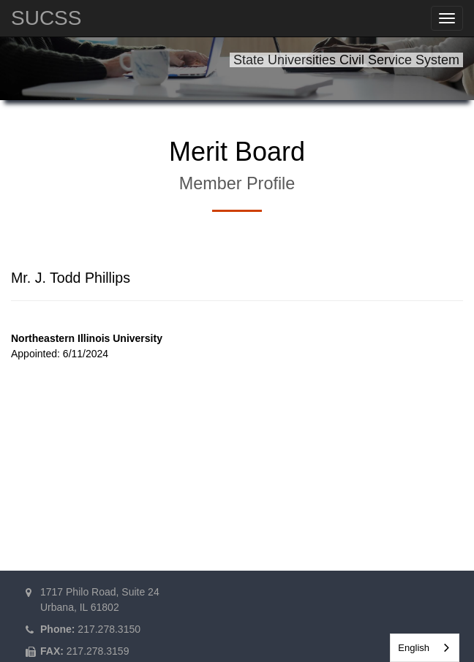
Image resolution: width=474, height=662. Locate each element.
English (413, 647)
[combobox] (424, 648)
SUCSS (46, 18)
